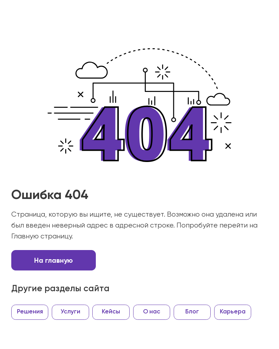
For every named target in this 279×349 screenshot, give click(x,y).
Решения (30, 312)
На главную (53, 260)
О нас (151, 312)
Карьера (233, 312)
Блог (192, 312)
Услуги (70, 312)
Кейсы (111, 312)
